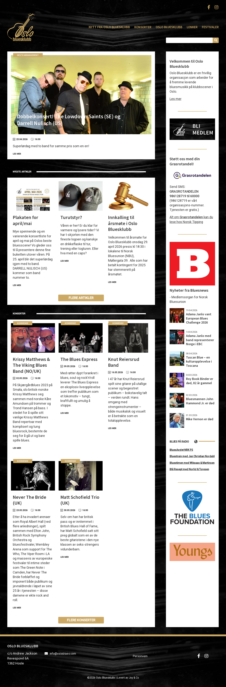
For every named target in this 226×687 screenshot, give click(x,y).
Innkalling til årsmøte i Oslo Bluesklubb (122, 223)
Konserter (142, 27)
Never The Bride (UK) (29, 500)
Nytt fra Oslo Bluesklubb (109, 27)
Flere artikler (81, 298)
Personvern (140, 656)
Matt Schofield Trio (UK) (79, 500)
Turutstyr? (71, 217)
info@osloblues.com (63, 653)
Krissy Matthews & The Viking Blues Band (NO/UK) (31, 365)
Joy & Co (134, 677)
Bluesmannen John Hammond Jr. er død (200, 401)
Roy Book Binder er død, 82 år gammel (199, 381)
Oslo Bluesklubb (21, 27)
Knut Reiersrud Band (123, 362)
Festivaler (210, 27)
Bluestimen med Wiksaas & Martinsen (192, 462)
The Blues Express (78, 359)
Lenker (192, 27)
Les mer (17, 154)
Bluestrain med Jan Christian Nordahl (192, 456)
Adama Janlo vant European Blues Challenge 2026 (198, 318)
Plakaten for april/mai (25, 220)
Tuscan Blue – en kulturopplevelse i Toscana (199, 361)
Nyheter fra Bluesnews (189, 290)
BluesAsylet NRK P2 (181, 449)
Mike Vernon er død (199, 419)
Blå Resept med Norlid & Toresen (189, 469)
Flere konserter (81, 620)
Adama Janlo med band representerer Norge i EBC (200, 340)
